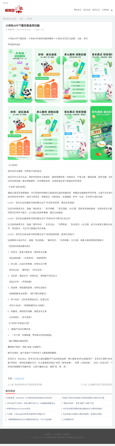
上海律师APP (68, 419)
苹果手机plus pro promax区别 (18, 409)
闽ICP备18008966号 (77, 437)
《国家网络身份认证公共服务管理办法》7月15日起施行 (29, 419)
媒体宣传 (66, 434)
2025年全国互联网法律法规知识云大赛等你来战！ (83, 409)
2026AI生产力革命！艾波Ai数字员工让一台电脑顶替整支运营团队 (31, 404)
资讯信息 (87, 10)
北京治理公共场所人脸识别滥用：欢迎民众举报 (82, 414)
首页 (21, 19)
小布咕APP (19, 378)
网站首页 (77, 10)
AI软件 (29, 19)
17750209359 (4, 445)
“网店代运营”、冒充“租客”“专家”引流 (78, 403)
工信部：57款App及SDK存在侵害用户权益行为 (26, 414)
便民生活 (96, 10)
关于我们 (57, 434)
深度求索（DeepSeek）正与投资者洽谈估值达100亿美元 (29, 398)
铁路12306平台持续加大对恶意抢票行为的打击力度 (83, 398)
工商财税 (105, 10)
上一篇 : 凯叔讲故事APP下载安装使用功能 (25, 384)
